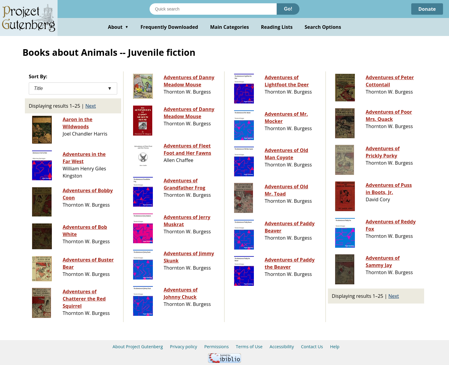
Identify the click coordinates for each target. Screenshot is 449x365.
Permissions (216, 346)
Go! (288, 8)
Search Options (323, 27)
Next (90, 106)
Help (334, 346)
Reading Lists (277, 27)
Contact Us (312, 346)
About (118, 27)
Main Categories (229, 27)
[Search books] (213, 9)
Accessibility (282, 346)
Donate (427, 9)
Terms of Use (249, 346)
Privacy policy (183, 346)
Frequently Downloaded (169, 27)
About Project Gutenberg (138, 346)
